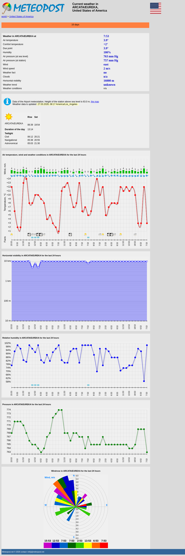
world (4, 16)
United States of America (21, 16)
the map (95, 101)
